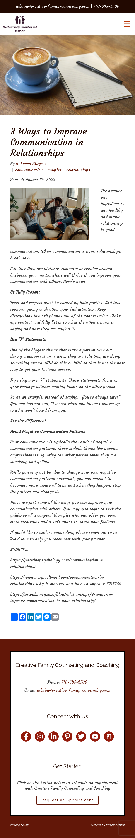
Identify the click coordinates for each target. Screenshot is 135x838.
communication (29, 170)
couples (55, 170)
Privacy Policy (19, 824)
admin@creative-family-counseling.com (74, 690)
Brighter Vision (115, 824)
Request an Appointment (67, 800)
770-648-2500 (74, 682)
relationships (78, 170)
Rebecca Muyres (31, 164)
